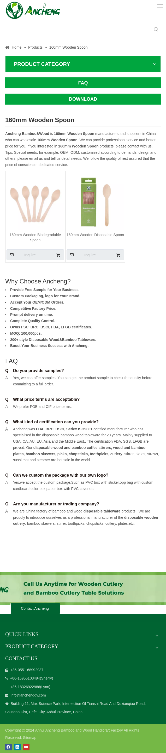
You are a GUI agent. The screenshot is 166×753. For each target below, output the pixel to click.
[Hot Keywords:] (156, 29)
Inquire (21, 254)
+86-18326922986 (25, 687)
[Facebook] (8, 747)
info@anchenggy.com (28, 695)
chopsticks (78, 454)
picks (61, 454)
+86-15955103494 (25, 678)
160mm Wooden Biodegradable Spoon (35, 237)
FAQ (83, 82)
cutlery (116, 454)
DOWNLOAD (83, 99)
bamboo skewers (40, 454)
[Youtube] (26, 747)
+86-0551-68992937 (27, 670)
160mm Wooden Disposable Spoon (95, 235)
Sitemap (29, 737)
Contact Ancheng (35, 608)
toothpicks (99, 454)
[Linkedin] (17, 747)
